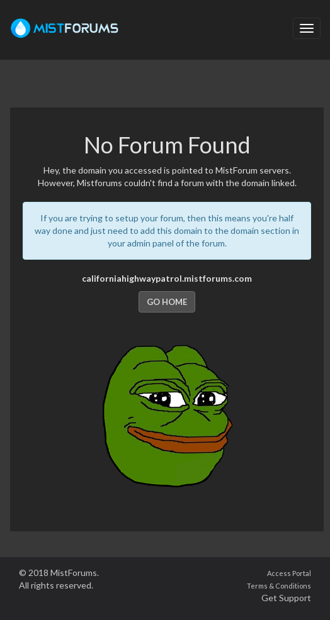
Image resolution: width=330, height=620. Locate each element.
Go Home (167, 302)
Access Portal (289, 573)
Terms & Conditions (279, 586)
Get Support (286, 597)
